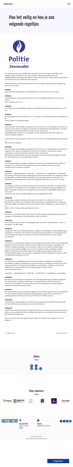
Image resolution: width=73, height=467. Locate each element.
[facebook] (61, 421)
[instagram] (67, 421)
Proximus (44, 438)
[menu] (68, 3)
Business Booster (30, 438)
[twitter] (64, 421)
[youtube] (70, 421)
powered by (39, 438)
